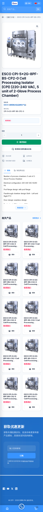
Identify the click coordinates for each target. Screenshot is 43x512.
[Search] (38, 9)
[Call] (21, 508)
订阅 (21, 455)
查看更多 (36, 218)
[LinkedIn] (16, 489)
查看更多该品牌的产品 (18, 105)
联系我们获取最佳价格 (25, 149)
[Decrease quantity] (4, 135)
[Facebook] (4, 489)
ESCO (6, 105)
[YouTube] (8, 489)
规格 (7, 170)
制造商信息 (19, 170)
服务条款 (25, 461)
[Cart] (36, 508)
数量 (3, 131)
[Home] (3, 17)
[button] (21, 45)
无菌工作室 (10, 17)
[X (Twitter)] (12, 489)
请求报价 (22, 142)
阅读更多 (21, 208)
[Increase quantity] (38, 135)
